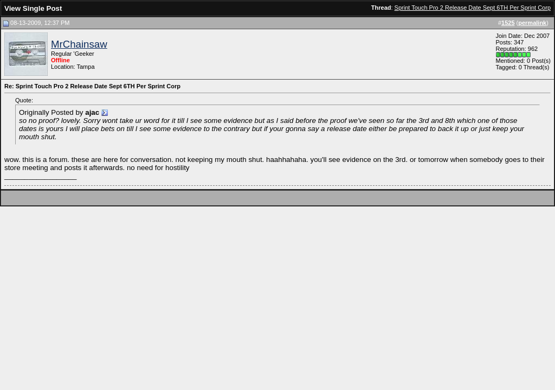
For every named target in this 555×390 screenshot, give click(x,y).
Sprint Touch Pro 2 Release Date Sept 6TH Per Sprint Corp (473, 7)
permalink (532, 23)
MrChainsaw (79, 44)
